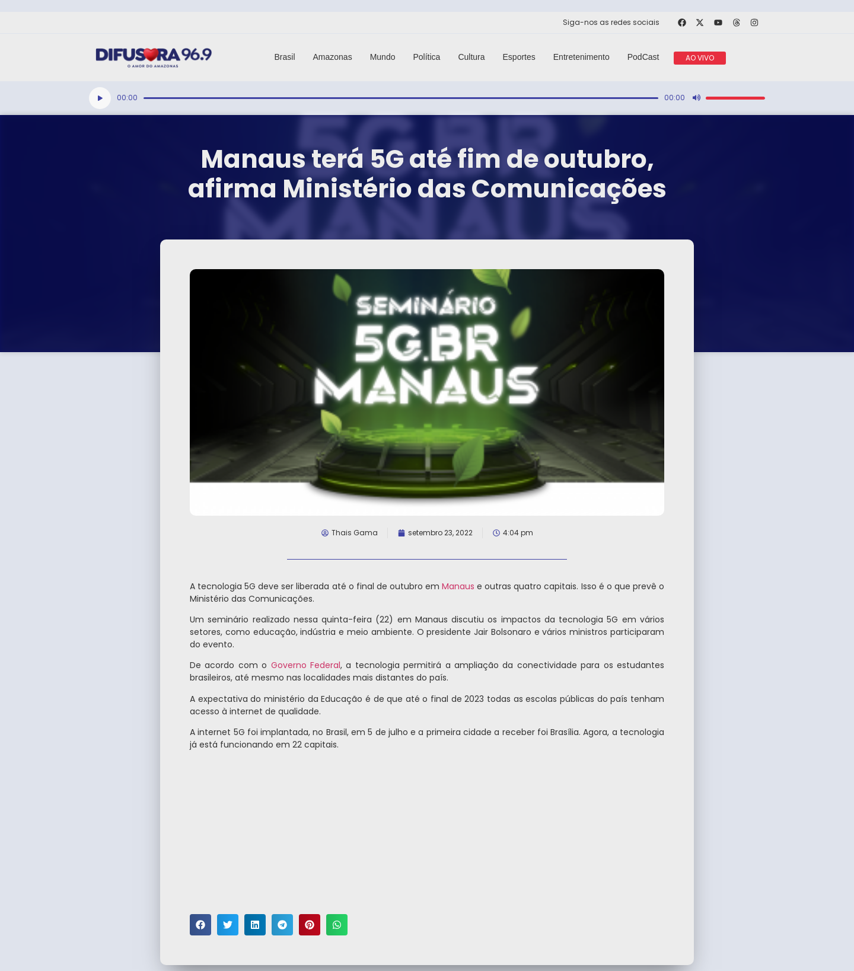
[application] (427, 98)
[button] (200, 924)
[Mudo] (696, 97)
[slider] (401, 98)
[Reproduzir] (100, 98)
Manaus (458, 586)
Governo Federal (305, 665)
